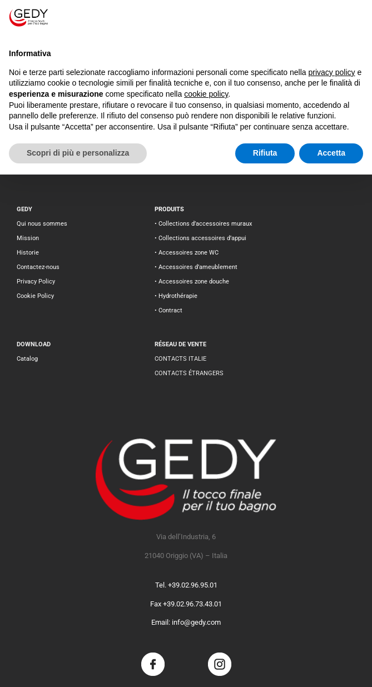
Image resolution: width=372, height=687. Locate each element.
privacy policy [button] (332, 72)
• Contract (168, 310)
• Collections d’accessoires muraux (203, 223)
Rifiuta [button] (265, 152)
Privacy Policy (36, 281)
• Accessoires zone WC (187, 252)
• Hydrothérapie (176, 296)
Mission (28, 238)
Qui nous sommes (42, 223)
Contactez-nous (38, 267)
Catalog (27, 358)
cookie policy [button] (206, 93)
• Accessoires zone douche (192, 281)
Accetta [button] (331, 152)
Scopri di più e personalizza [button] (78, 152)
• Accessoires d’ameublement (196, 267)
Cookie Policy (35, 296)
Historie (28, 252)
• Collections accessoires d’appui (200, 238)
